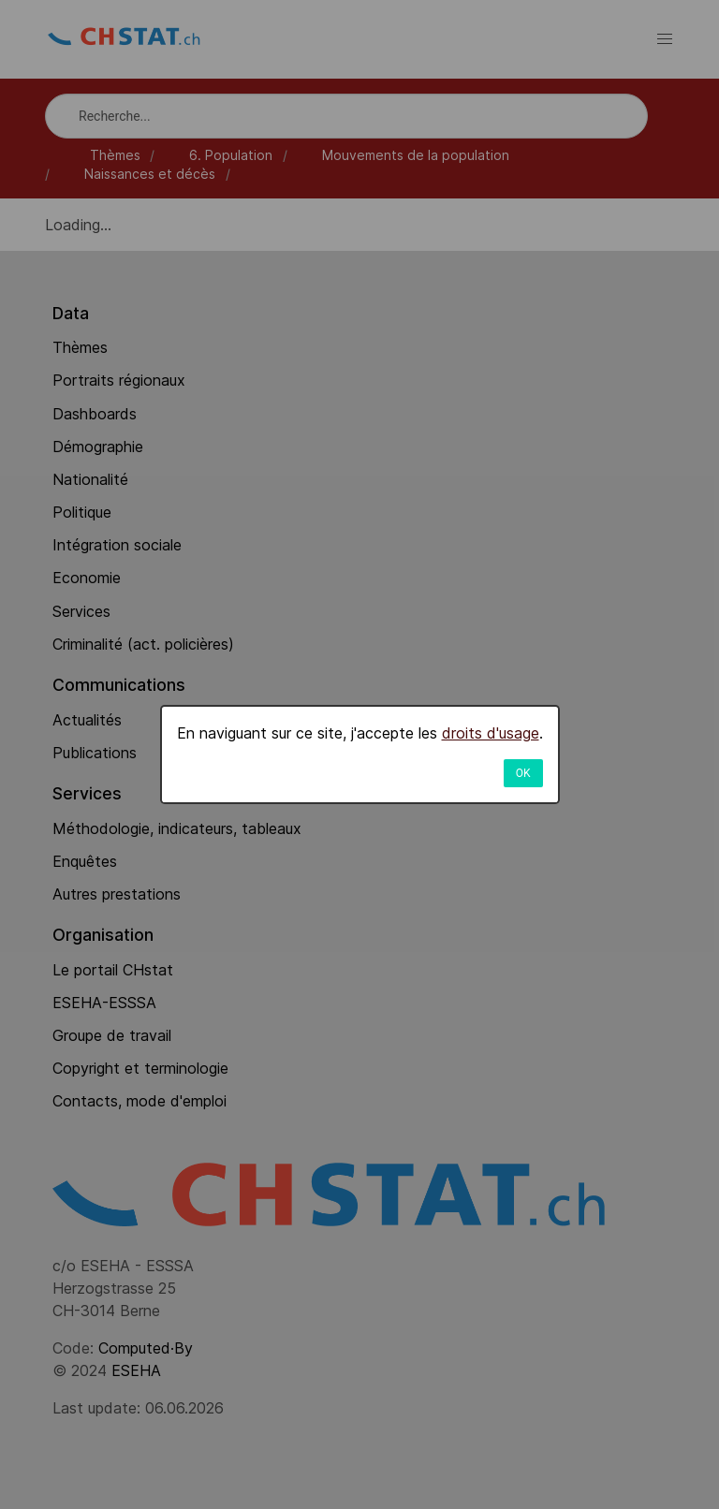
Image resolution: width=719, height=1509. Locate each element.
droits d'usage (490, 733)
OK (523, 773)
